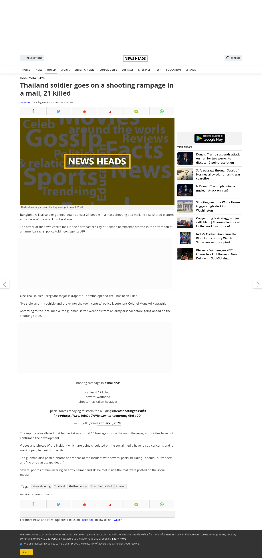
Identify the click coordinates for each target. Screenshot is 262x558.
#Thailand (112, 383)
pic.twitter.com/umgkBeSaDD (119, 416)
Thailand (59, 486)
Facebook (87, 520)
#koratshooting (122, 411)
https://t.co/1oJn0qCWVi (80, 416)
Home (26, 69)
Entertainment (85, 69)
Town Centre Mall (101, 486)
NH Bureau (25, 102)
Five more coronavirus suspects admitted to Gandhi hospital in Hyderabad (257, 284)
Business (127, 69)
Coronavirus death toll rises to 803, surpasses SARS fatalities (4, 284)
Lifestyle (144, 69)
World (51, 69)
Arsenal (120, 486)
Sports (65, 69)
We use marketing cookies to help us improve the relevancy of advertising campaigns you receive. (82, 543)
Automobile (108, 69)
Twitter (117, 520)
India (38, 69)
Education (173, 69)
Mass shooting (42, 486)
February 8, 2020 (109, 423)
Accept (26, 552)
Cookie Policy (140, 534)
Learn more (119, 538)
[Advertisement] (131, 25)
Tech (158, 69)
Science (191, 69)
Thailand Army (78, 486)
